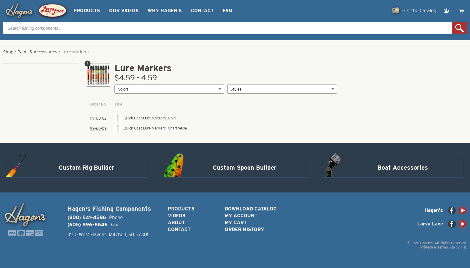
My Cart (236, 222)
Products (86, 10)
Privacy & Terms (434, 247)
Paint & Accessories (37, 52)
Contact (202, 10)
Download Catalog (251, 209)
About (176, 222)
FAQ (227, 10)
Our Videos (124, 10)
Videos (177, 216)
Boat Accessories (402, 167)
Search (459, 28)
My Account (241, 216)
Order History (244, 229)
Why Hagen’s (165, 10)
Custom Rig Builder (87, 167)
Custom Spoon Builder (245, 167)
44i (463, 247)
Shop (8, 52)
